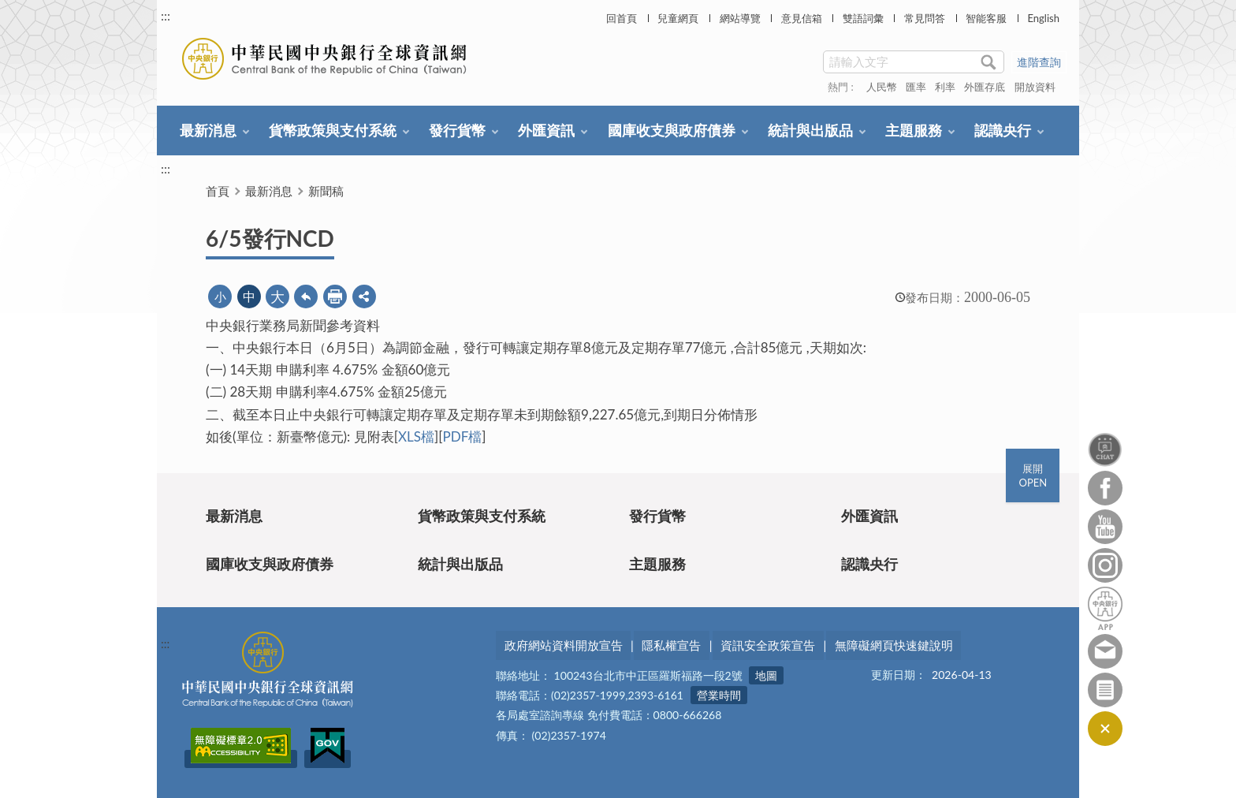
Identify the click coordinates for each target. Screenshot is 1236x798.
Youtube (1105, 526)
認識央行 (1002, 130)
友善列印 (335, 296)
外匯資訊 (546, 130)
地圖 (766, 676)
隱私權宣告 (671, 645)
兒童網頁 (677, 18)
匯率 (916, 86)
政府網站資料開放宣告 (563, 645)
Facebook (1105, 488)
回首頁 (621, 18)
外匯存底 (984, 86)
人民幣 (881, 86)
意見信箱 (801, 18)
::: (165, 15)
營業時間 (719, 696)
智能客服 (986, 18)
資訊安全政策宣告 (767, 645)
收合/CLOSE (1105, 728)
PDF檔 (462, 436)
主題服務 (913, 130)
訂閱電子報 (1105, 690)
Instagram (1105, 565)
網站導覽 (740, 18)
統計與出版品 (810, 130)
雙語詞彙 (863, 18)
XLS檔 (416, 436)
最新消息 (208, 130)
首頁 (217, 191)
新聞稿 (326, 191)
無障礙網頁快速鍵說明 (894, 645)
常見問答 (924, 18)
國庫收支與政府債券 (671, 130)
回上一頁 (306, 296)
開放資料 (1034, 86)
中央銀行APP (1105, 608)
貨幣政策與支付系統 (332, 130)
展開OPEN (1032, 475)
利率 (945, 86)
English (1043, 18)
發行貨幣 (457, 130)
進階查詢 (1039, 62)
